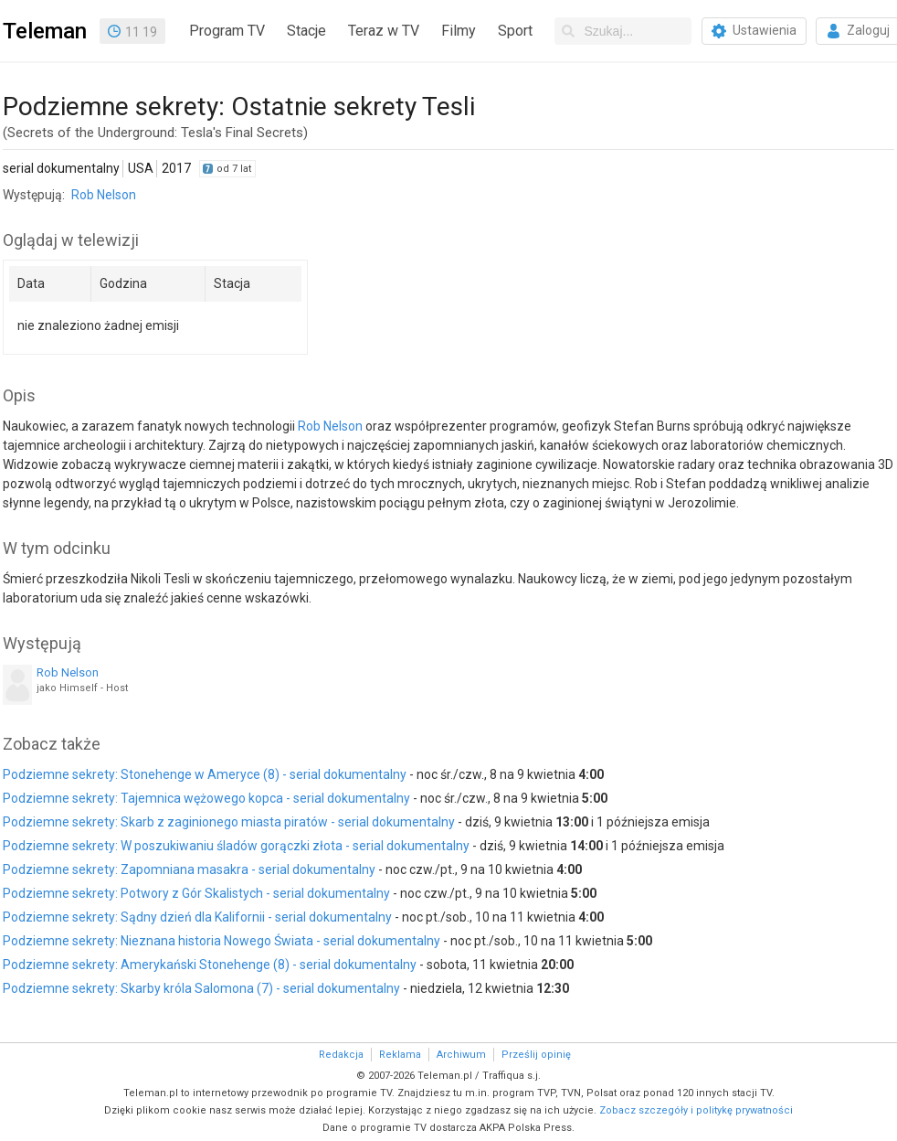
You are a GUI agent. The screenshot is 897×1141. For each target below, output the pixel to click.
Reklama (400, 1055)
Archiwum (461, 1055)
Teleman (45, 31)
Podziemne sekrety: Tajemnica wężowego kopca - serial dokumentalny (206, 798)
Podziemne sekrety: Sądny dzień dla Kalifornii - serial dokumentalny (197, 917)
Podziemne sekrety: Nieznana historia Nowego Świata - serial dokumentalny (221, 940)
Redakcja (341, 1055)
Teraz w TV (383, 30)
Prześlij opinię (536, 1055)
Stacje (306, 30)
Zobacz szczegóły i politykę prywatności (696, 1110)
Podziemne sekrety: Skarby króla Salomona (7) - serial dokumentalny (201, 988)
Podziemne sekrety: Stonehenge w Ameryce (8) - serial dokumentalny (204, 774)
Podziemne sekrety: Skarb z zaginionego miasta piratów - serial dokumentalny (229, 822)
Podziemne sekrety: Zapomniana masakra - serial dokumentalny (189, 869)
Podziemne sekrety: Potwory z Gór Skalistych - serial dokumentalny (196, 893)
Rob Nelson (103, 194)
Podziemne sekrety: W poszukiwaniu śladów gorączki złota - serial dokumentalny (236, 845)
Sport (515, 30)
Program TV (227, 30)
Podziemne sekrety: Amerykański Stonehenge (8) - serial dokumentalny (210, 964)
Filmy (458, 30)
